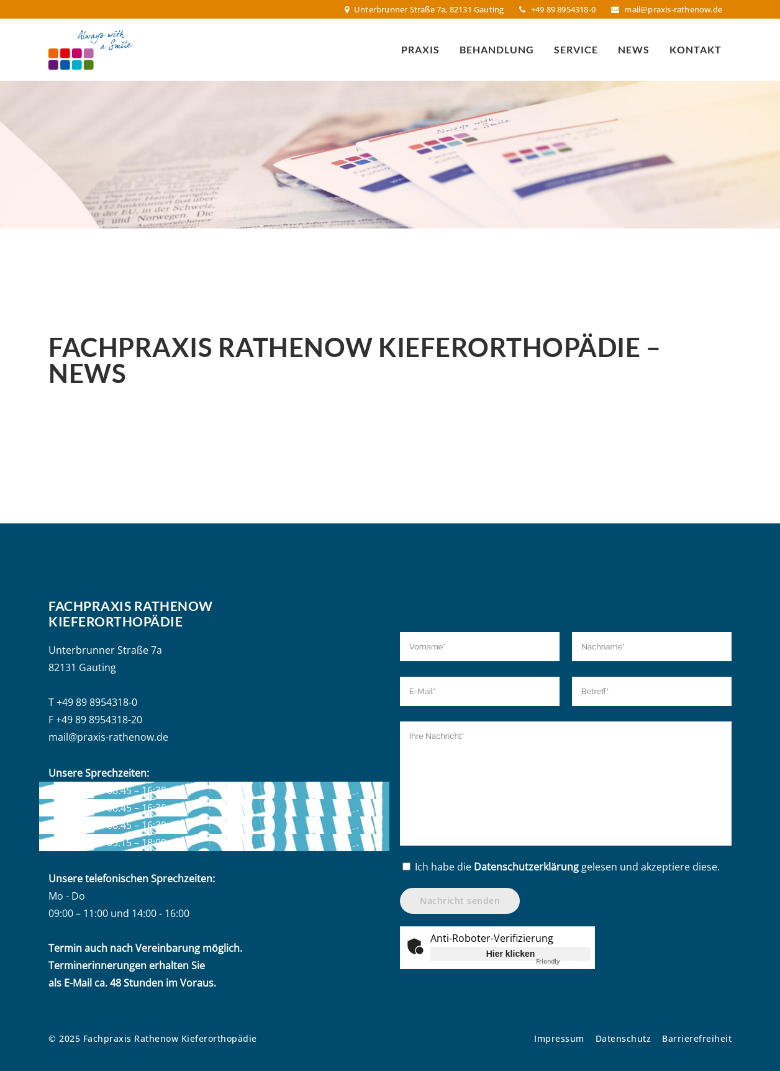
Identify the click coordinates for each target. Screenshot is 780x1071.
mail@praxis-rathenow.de (673, 9)
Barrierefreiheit (697, 1038)
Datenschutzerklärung (526, 867)
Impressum (559, 1038)
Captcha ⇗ (563, 961)
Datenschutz (623, 1038)
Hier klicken (510, 954)
